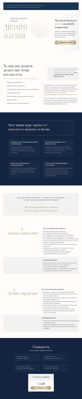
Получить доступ (65, 42)
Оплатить (41, 388)
